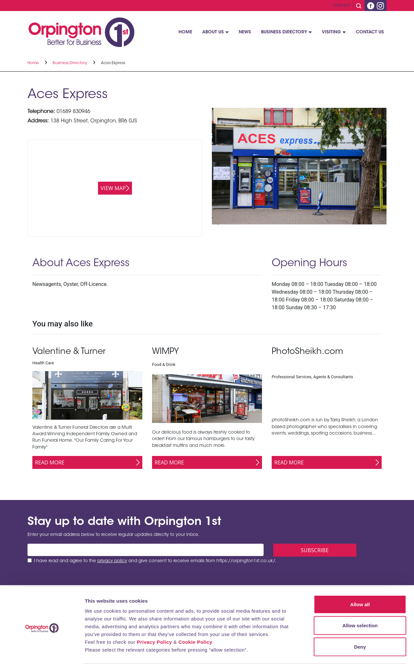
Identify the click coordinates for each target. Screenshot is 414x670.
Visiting (331, 32)
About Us (213, 32)
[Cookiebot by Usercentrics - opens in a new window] (42, 657)
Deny (360, 627)
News (245, 32)
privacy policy (112, 561)
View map (113, 188)
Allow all (360, 585)
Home (185, 32)
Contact (342, 5)
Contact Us (370, 32)
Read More (49, 462)
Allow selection (359, 606)
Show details (339, 657)
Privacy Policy (154, 622)
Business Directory (284, 32)
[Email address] (145, 550)
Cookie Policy (195, 622)
